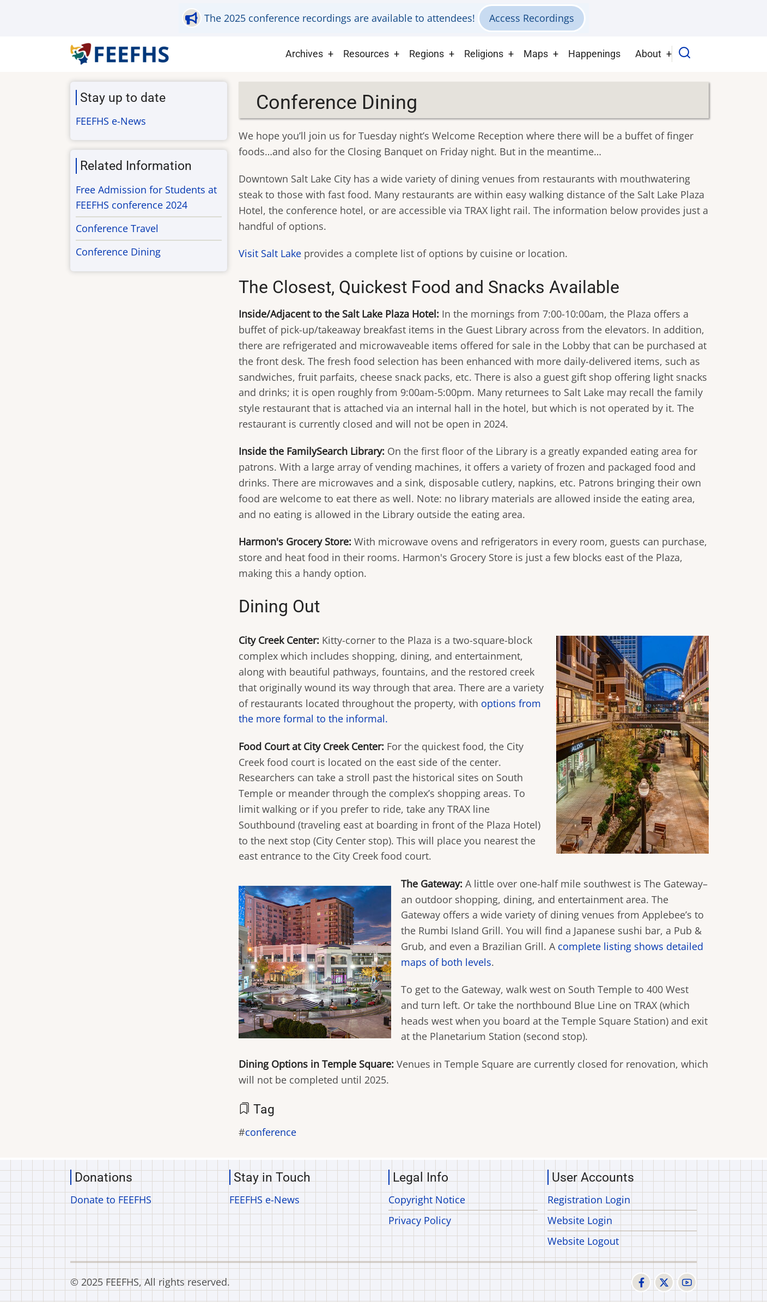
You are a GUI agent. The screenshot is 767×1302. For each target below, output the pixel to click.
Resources (366, 53)
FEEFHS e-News (111, 120)
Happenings (594, 53)
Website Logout (583, 1241)
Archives (304, 53)
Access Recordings (531, 18)
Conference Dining (118, 251)
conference (270, 1132)
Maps (535, 53)
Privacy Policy (419, 1220)
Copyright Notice (426, 1199)
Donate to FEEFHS (110, 1199)
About (648, 53)
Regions (426, 53)
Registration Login (588, 1199)
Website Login (579, 1220)
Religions (483, 53)
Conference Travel (117, 228)
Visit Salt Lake (270, 253)
